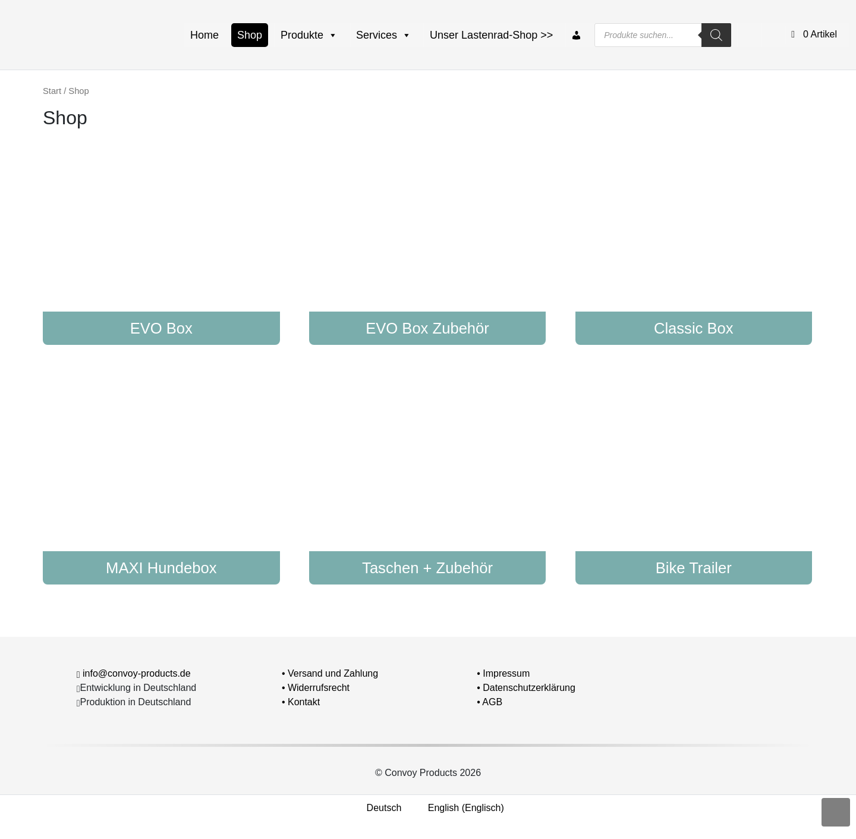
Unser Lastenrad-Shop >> (491, 35)
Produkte (309, 35)
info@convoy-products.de (137, 673)
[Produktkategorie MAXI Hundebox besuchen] (161, 479)
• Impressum (503, 673)
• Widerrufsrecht (316, 688)
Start (52, 91)
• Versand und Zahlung (330, 673)
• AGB (489, 702)
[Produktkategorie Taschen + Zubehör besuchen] (427, 479)
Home (204, 35)
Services (383, 35)
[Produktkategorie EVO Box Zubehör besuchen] (427, 239)
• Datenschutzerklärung (526, 688)
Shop (249, 35)
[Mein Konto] (576, 35)
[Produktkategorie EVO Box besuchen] (161, 239)
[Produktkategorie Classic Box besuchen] (694, 239)
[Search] (716, 35)
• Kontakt (301, 702)
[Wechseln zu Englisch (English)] (458, 808)
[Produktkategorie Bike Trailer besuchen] (694, 479)
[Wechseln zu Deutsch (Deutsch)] (376, 808)
